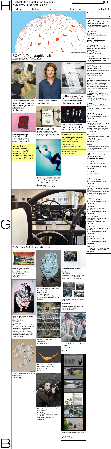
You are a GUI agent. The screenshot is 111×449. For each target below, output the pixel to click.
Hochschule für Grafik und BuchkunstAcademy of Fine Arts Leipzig (34, 4)
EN (107, 2)
